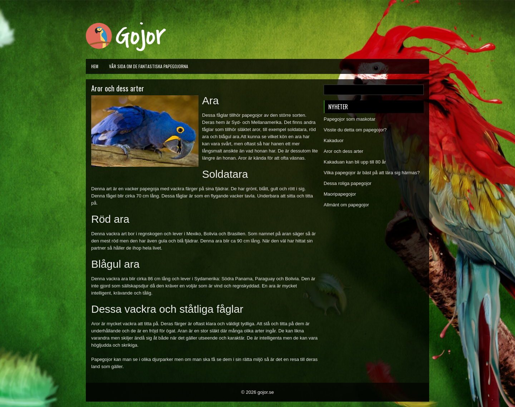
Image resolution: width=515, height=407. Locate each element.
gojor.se (266, 392)
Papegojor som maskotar (350, 119)
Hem (94, 66)
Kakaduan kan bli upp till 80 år (355, 162)
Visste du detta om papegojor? (355, 129)
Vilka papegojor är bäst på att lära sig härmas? (372, 172)
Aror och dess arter (343, 151)
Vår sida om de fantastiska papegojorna (148, 66)
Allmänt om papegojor (346, 204)
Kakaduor (334, 140)
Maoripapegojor (340, 194)
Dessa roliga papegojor (348, 183)
